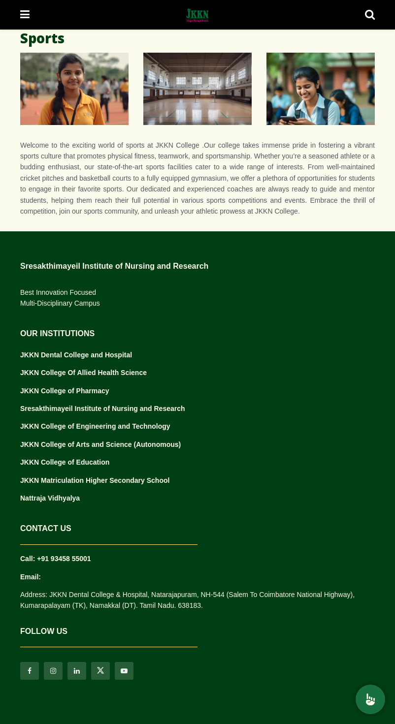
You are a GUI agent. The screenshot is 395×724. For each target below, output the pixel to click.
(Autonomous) (157, 444)
